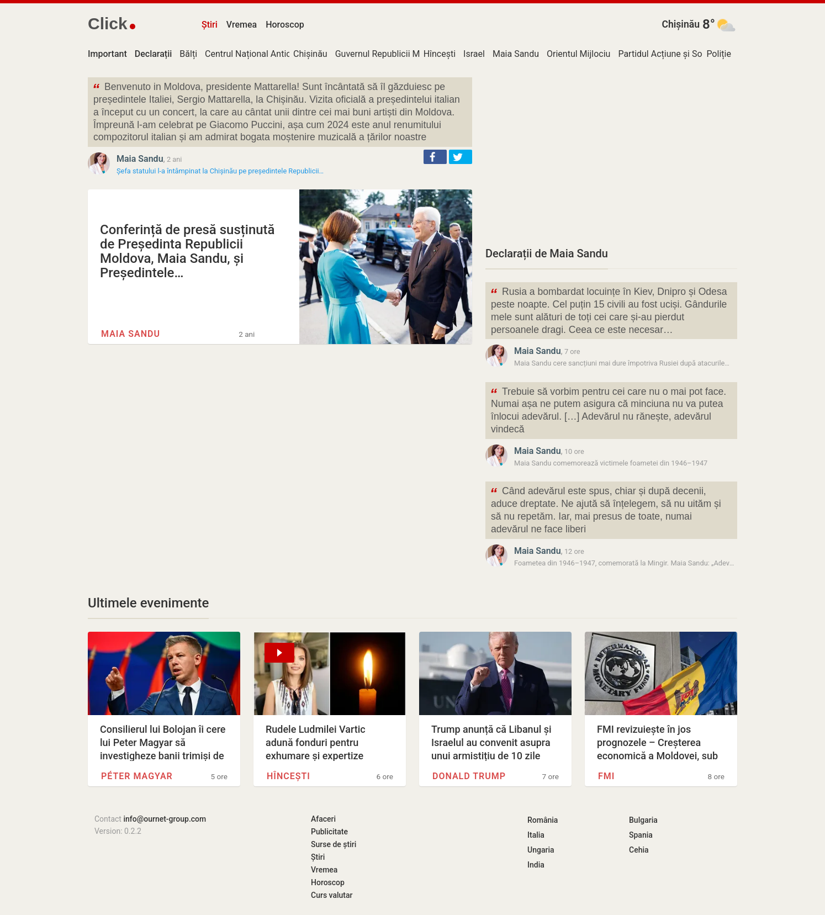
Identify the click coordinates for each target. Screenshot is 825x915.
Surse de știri (333, 844)
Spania (641, 835)
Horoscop (285, 24)
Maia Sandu (516, 54)
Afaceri (323, 818)
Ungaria (540, 849)
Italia (535, 835)
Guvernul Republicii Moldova (390, 54)
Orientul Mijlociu (578, 54)
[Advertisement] (611, 154)
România (542, 820)
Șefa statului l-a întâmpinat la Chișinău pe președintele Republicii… (220, 171)
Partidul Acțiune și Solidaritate (677, 54)
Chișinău (681, 24)
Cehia (639, 849)
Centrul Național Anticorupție (262, 54)
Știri (210, 24)
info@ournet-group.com (164, 818)
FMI (606, 776)
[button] (435, 157)
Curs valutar (331, 895)
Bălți (188, 54)
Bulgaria (643, 820)
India (535, 864)
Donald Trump (469, 776)
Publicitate (329, 831)
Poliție (718, 54)
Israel (474, 54)
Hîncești (440, 54)
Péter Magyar (137, 776)
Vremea (241, 24)
